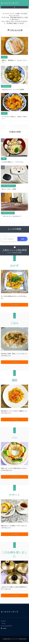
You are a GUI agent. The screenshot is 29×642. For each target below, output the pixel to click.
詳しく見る (14, 304)
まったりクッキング (9, 3)
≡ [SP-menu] (14, 7)
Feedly (4, 628)
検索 (22, 239)
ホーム (3, 623)
